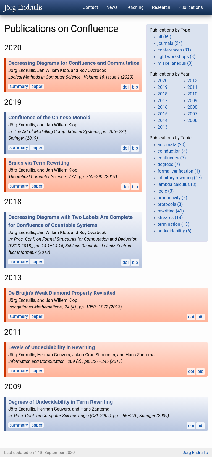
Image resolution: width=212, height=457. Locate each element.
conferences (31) (174, 50)
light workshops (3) (176, 56)
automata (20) (171, 144)
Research (161, 7)
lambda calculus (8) (177, 184)
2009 (192, 100)
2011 (192, 87)
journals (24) (170, 43)
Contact (90, 7)
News (111, 7)
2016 (162, 107)
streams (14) (170, 217)
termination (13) (173, 224)
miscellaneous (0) (175, 63)
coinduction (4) (172, 151)
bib (135, 87)
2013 (162, 127)
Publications (191, 7)
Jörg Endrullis (23, 7)
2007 (192, 113)
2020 (162, 80)
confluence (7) (172, 157)
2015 (162, 113)
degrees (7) (169, 164)
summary (18, 86)
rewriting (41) (171, 211)
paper (37, 86)
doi (125, 87)
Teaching (135, 7)
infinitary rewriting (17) (180, 177)
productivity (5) (172, 197)
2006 (192, 120)
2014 (162, 120)
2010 (192, 94)
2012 (192, 80)
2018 (162, 94)
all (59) (164, 36)
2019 (162, 87)
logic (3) (166, 191)
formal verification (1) (179, 171)
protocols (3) (170, 204)
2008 (192, 107)
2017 (162, 100)
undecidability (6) (175, 230)
